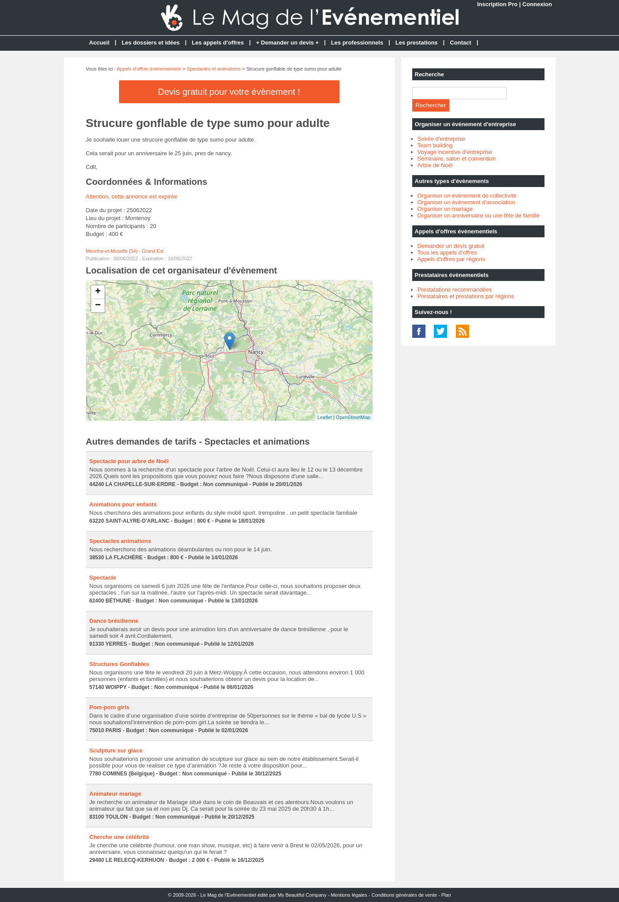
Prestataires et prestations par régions (466, 296)
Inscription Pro (497, 4)
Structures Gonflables (119, 664)
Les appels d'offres (218, 42)
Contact (460, 42)
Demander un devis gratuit (451, 246)
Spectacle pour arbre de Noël (129, 461)
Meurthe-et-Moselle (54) (112, 251)
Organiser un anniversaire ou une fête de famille (479, 215)
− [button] (98, 305)
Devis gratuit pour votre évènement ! (229, 92)
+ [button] (98, 292)
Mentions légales (349, 895)
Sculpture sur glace (116, 750)
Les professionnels (357, 42)
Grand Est (153, 251)
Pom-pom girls (109, 707)
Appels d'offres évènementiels (149, 68)
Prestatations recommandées (455, 289)
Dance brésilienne (113, 621)
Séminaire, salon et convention (457, 158)
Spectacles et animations (214, 68)
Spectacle (102, 577)
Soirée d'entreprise (442, 138)
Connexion (537, 4)
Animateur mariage (115, 793)
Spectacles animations (120, 541)
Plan (446, 895)
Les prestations (416, 42)
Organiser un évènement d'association (466, 202)
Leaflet (324, 417)
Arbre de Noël (435, 165)
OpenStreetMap (353, 417)
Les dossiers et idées (151, 42)
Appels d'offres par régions (451, 259)
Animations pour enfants (123, 504)
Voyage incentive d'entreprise (455, 152)
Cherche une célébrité (119, 837)
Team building (435, 145)
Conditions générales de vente (404, 895)
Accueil (99, 42)
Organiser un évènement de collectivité (467, 195)
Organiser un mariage (445, 209)
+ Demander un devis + (287, 42)
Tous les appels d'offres (447, 252)
